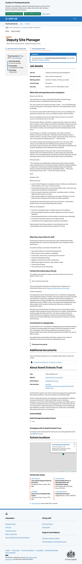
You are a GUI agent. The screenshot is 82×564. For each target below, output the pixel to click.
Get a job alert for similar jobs (17, 49)
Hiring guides (46, 527)
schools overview (44, 60)
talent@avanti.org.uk (51, 381)
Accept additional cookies (14, 14)
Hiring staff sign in (47, 524)
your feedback (24, 27)
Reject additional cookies (32, 14)
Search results (15, 31)
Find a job (8, 527)
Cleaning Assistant (61, 491)
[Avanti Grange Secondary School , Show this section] (53, 420)
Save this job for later (38, 49)
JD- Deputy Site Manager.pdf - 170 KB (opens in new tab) (47, 362)
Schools (27, 24)
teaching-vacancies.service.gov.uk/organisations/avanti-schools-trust (59, 386)
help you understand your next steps (58, 288)
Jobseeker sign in (10, 524)
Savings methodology (51, 550)
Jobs (21, 24)
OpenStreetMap (68, 471)
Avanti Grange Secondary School (61, 444)
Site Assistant (35, 478)
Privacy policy (16, 550)
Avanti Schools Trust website (54, 377)
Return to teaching (11, 534)
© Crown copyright (71, 559)
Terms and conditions (27, 550)
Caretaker (34, 491)
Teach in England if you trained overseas (17, 537)
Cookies (7, 550)
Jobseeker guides (10, 531)
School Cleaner (60, 478)
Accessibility (39, 550)
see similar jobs (17, 58)
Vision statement (10, 552)
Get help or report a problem (50, 538)
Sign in (75, 18)
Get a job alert (36, 503)
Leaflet (58, 471)
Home (7, 31)
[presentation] (53, 457)
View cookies (46, 14)
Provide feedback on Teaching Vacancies (54, 542)
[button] (63, 454)
